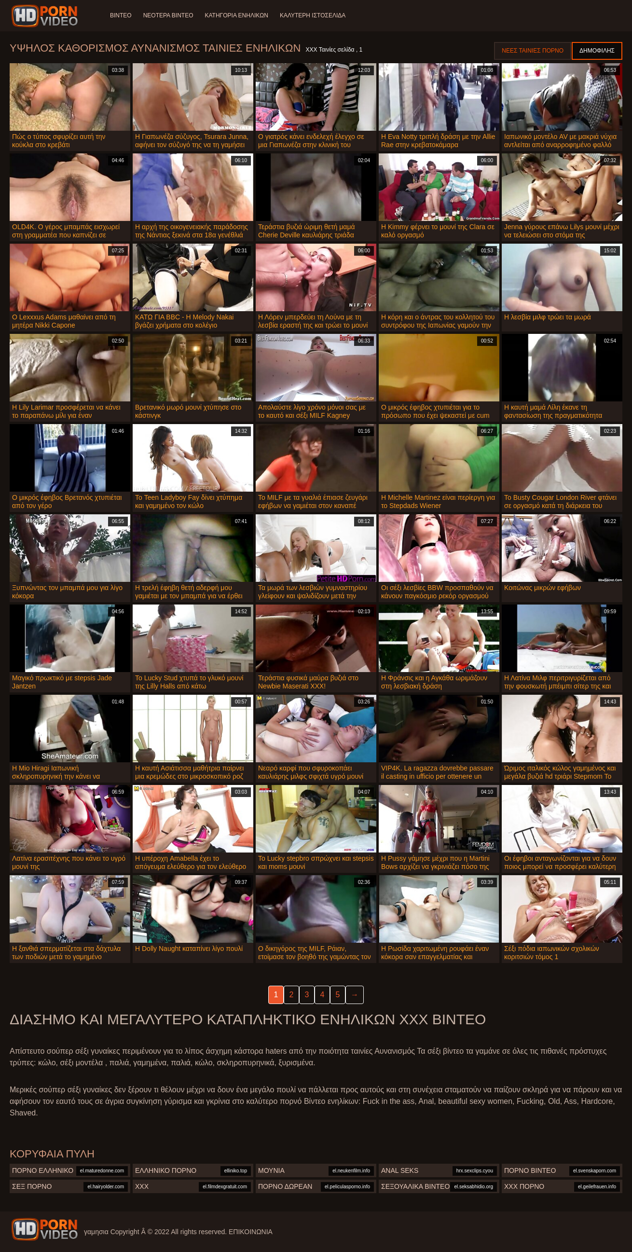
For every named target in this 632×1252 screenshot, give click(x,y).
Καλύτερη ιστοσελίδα (312, 15)
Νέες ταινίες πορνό (532, 50)
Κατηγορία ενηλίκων (236, 15)
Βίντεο (121, 15)
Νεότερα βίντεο (168, 15)
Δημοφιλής (597, 50)
